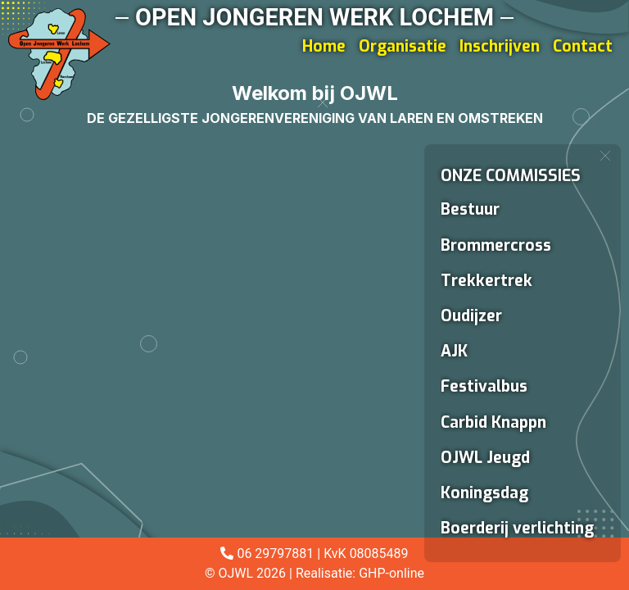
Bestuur (470, 209)
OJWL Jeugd (485, 457)
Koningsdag (484, 493)
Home (324, 46)
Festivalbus (484, 386)
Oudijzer (471, 316)
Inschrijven (499, 46)
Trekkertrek (486, 280)
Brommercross (496, 245)
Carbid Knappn (493, 422)
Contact (583, 46)
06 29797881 (275, 553)
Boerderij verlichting (517, 528)
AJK (454, 351)
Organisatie (402, 46)
